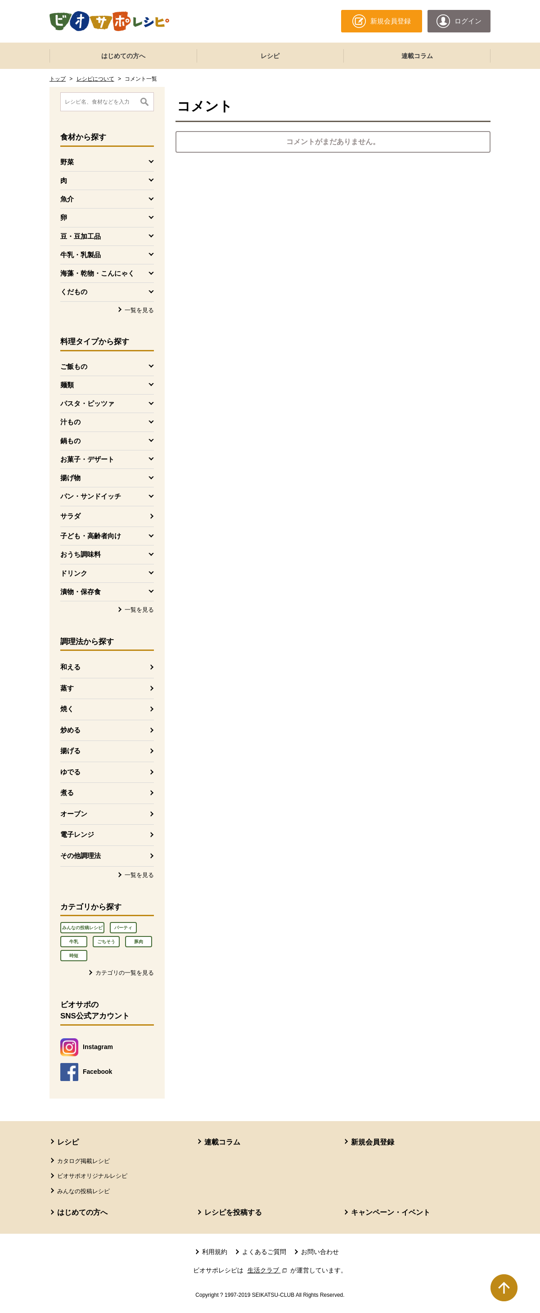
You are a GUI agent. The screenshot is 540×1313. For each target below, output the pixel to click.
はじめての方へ (123, 55)
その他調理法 (80, 855)
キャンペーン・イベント (390, 1212)
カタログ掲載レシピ (83, 1161)
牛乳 (73, 941)
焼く (67, 709)
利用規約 (214, 1251)
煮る (67, 792)
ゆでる (70, 772)
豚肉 (138, 941)
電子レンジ (77, 834)
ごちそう (106, 941)
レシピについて (95, 79)
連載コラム (417, 55)
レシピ (270, 55)
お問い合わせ (320, 1251)
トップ (58, 79)
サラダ (70, 516)
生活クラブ (268, 1270)
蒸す (67, 688)
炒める (70, 730)
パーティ (123, 927)
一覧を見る (139, 310)
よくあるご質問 (264, 1251)
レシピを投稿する (233, 1212)
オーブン (73, 814)
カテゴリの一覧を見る (124, 972)
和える (70, 667)
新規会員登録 (372, 1142)
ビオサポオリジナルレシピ (92, 1175)
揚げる (70, 750)
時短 (73, 955)
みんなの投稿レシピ (82, 927)
